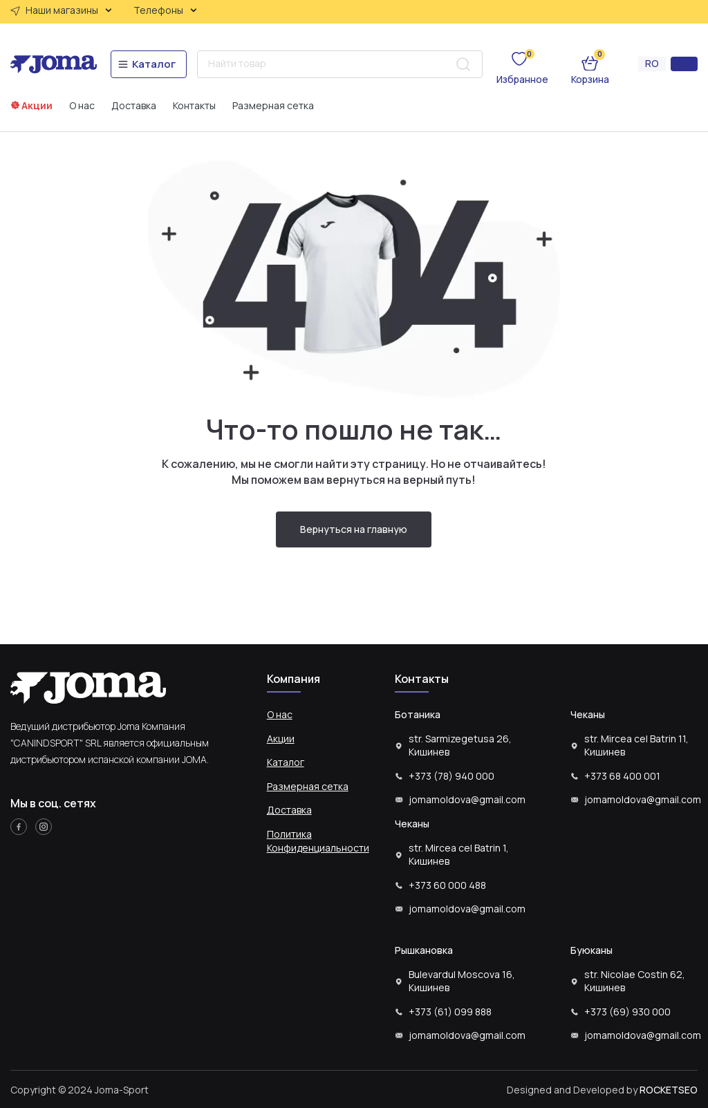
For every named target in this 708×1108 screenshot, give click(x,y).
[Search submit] (463, 64)
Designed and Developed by (602, 1089)
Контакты (194, 106)
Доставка (133, 106)
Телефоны (165, 10)
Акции (37, 105)
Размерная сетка (273, 106)
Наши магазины (69, 10)
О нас (82, 106)
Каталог (285, 762)
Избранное (522, 79)
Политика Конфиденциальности (318, 840)
